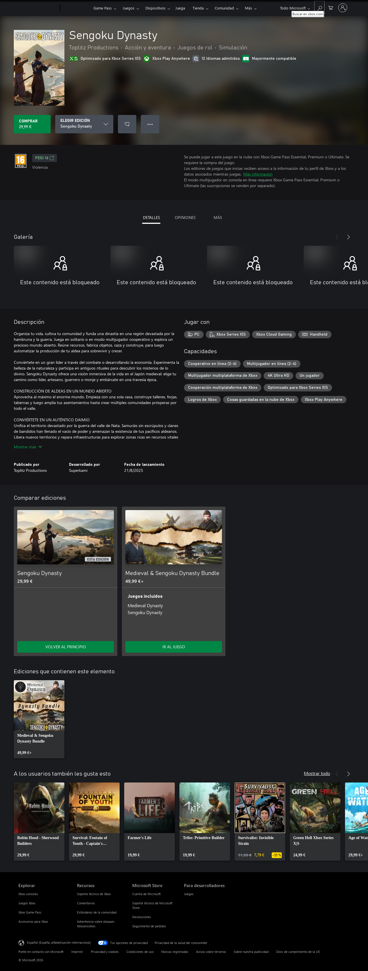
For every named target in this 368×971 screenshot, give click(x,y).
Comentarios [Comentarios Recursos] (86, 903)
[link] (39, 719)
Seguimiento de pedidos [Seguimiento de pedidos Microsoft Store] (149, 926)
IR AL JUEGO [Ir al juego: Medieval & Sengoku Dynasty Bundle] (173, 646)
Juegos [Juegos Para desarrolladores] (188, 894)
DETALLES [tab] (151, 217)
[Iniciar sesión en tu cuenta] (343, 8)
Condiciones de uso (140, 951)
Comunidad (224, 7)
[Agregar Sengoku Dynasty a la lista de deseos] (127, 124)
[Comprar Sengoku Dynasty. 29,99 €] (32, 124)
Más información (258, 174)
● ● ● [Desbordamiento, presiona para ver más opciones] (150, 124)
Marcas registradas (174, 951)
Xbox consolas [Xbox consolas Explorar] (28, 894)
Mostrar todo (317, 773)
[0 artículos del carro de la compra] (330, 7)
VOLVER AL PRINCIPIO (65, 646)
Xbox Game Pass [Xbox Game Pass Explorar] (29, 912)
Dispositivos (155, 7)
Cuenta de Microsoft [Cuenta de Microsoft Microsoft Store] (146, 894)
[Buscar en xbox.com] (319, 7)
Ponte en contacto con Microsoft (41, 951)
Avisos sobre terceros (211, 951)
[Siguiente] (348, 237)
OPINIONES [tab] (185, 217)
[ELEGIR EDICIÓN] (84, 124)
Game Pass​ (102, 7)
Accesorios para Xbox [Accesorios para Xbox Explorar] (33, 921)
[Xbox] (76, 8)
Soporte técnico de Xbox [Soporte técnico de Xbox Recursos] (94, 894)
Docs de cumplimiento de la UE (298, 951)
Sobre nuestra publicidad (251, 951)
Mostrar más (28, 446)
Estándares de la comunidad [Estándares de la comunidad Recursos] (96, 912)
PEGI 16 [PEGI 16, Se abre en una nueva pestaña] (44, 158)
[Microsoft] (38, 8)
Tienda (198, 7)
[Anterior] (337, 237)
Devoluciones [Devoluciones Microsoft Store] (141, 917)
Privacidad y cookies (105, 951)
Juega (180, 7)
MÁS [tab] (218, 217)
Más (248, 7)
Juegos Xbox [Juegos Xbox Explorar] (26, 903)
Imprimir (77, 951)
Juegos (129, 7)
